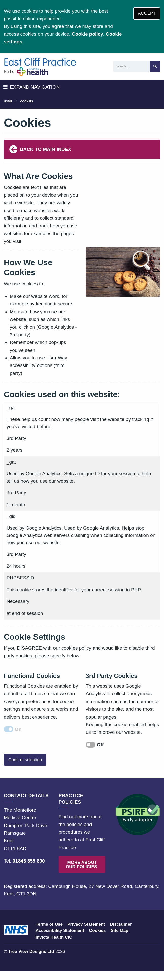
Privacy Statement (86, 924)
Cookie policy (87, 34)
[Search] (131, 66)
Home (8, 101)
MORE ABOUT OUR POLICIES (82, 864)
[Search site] (155, 66)
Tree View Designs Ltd (31, 951)
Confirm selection (25, 759)
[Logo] (40, 66)
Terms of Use (49, 924)
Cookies (26, 101)
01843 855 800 (29, 861)
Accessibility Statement (59, 930)
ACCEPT (147, 13)
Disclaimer (121, 924)
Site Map (119, 930)
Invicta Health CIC (53, 937)
